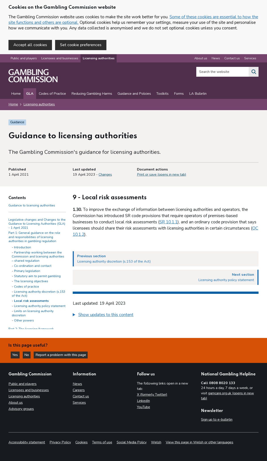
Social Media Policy (132, 442)
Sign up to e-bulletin (216, 419)
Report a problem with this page (62, 354)
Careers (79, 390)
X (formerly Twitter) (152, 394)
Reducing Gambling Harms (91, 94)
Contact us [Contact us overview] (232, 59)
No (28, 354)
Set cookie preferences (80, 44)
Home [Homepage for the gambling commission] (13, 104)
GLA (29, 94)
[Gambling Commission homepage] (33, 81)
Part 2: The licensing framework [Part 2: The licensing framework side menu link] (31, 329)
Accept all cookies (30, 44)
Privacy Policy (60, 442)
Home (16, 94)
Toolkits (162, 94)
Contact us (81, 396)
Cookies (81, 442)
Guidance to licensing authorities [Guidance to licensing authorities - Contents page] (31, 206)
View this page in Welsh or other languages (199, 442)
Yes (16, 354)
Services (79, 402)
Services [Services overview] (250, 59)
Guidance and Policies (134, 94)
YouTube (143, 407)
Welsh (156, 442)
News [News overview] (216, 59)
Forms (179, 94)
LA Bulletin (198, 94)
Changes (105, 175)
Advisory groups (21, 408)
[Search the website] (254, 72)
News (77, 383)
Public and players (24, 59)
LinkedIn (143, 400)
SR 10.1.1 (168, 222)
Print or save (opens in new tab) (161, 175)
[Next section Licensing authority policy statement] (166, 277)
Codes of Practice (52, 94)
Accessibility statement (26, 442)
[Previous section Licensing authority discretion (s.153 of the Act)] (166, 259)
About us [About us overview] (200, 59)
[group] (166, 315)
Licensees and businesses (59, 59)
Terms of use (102, 442)
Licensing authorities (98, 59)
